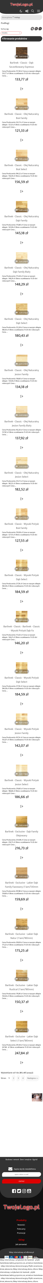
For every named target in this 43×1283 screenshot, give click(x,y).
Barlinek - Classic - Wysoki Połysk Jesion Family (22, 731)
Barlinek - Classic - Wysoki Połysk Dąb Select (22, 577)
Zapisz (21, 1181)
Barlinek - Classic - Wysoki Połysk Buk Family (22, 526)
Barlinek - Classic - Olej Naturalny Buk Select (21, 167)
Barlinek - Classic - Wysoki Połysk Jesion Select (22, 782)
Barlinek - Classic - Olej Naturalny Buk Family (21, 116)
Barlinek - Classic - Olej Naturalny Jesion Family (21, 372)
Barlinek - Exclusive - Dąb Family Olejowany (21, 834)
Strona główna (7, 17)
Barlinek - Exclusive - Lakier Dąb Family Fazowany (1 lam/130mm (21, 885)
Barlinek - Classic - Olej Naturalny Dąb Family (21, 219)
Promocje (21, 1233)
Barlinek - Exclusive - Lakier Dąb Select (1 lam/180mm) (21, 1039)
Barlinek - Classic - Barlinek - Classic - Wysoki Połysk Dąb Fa (21, 629)
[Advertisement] (21, 1134)
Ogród (34, 1159)
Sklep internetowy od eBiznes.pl (21, 1252)
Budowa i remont (12, 1159)
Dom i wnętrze (25, 1159)
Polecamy (21, 1229)
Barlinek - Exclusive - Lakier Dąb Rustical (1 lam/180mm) (21, 987)
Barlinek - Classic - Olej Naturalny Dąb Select (21, 321)
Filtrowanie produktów (14, 39)
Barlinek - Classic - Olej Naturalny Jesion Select (21, 475)
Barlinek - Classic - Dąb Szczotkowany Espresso (21, 65)
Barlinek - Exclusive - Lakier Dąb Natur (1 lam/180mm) (21, 936)
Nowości (21, 1225)
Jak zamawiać (21, 1244)
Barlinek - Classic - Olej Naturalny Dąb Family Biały (21, 270)
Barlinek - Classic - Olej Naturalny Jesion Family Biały (21, 424)
